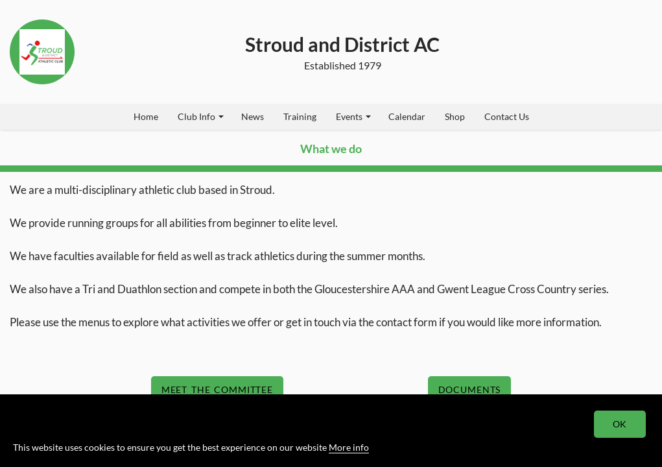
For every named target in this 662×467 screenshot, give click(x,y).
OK (620, 423)
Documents (469, 389)
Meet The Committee (217, 389)
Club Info (201, 116)
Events (353, 116)
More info (349, 447)
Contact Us (506, 116)
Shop (455, 116)
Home (146, 116)
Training (299, 116)
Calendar (406, 116)
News (252, 116)
